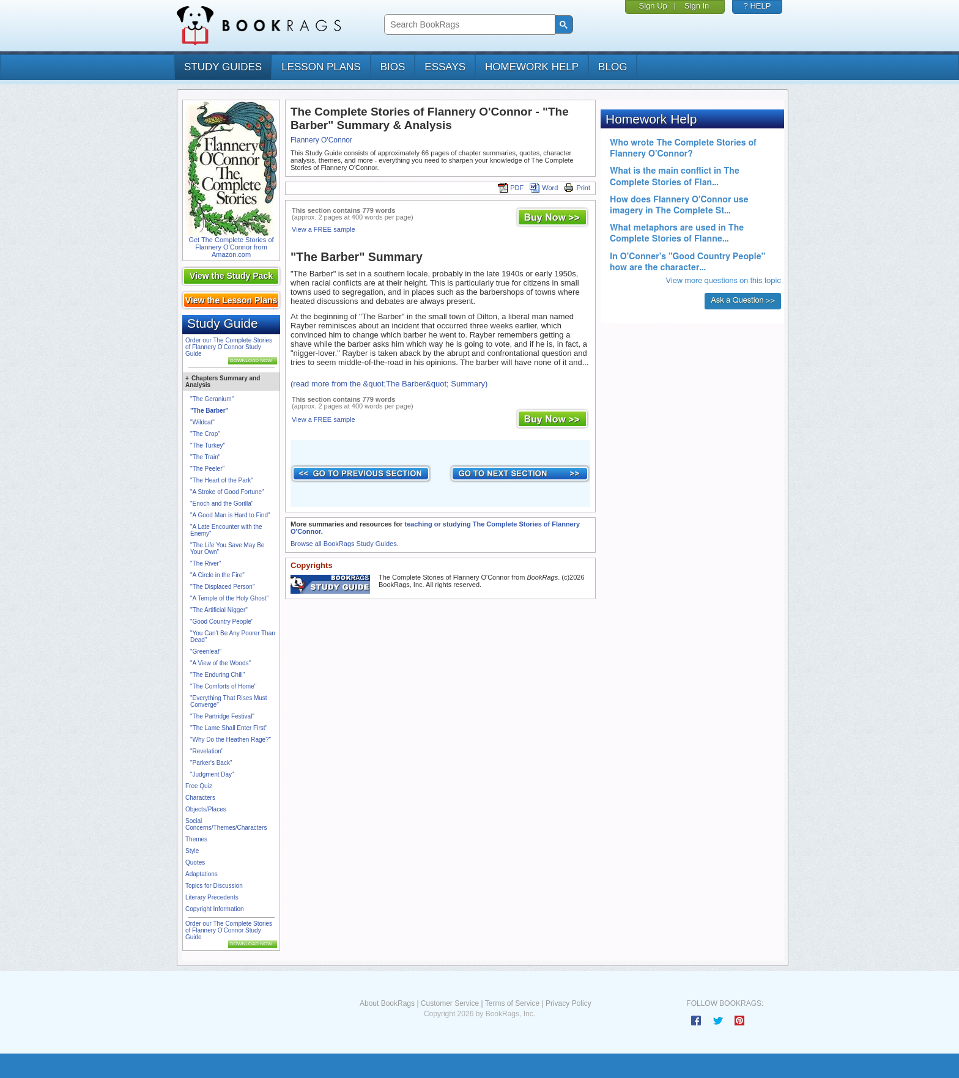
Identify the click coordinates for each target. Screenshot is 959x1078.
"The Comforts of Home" (223, 686)
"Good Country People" (221, 621)
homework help (532, 67)
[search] (468, 25)
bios (392, 67)
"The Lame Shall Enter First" (228, 728)
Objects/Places (205, 809)
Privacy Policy (568, 1003)
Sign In (696, 5)
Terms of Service (512, 1003)
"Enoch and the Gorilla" (221, 503)
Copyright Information (214, 909)
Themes (196, 839)
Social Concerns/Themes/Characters (226, 824)
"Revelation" (206, 751)
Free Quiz (198, 786)
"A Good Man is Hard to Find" (230, 515)
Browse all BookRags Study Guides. (345, 543)
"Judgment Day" (212, 774)
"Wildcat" (202, 422)
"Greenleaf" (205, 651)
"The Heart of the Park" (221, 480)
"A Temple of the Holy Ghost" (229, 598)
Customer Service (450, 1003)
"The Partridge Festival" (222, 716)
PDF (511, 187)
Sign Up (653, 5)
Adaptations (201, 874)
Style (192, 850)
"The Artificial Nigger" (219, 610)
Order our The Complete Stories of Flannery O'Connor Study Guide (228, 347)
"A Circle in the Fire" (217, 575)
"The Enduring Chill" (217, 674)
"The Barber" (209, 410)
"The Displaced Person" (222, 586)
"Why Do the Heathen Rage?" (230, 739)
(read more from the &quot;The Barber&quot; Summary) (389, 383)
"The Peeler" (207, 468)
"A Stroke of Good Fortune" (227, 492)
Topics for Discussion (214, 885)
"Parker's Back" (211, 762)
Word (544, 187)
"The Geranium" (212, 399)
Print (577, 187)
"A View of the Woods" (220, 663)
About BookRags (387, 1003)
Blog (612, 67)
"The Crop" (205, 433)
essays (444, 67)
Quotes (195, 862)
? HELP (757, 5)
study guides (223, 67)
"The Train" (205, 457)
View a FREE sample (323, 229)
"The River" (205, 563)
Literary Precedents (212, 897)
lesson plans (320, 67)
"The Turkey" (207, 445)
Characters (200, 797)
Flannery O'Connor (321, 140)
